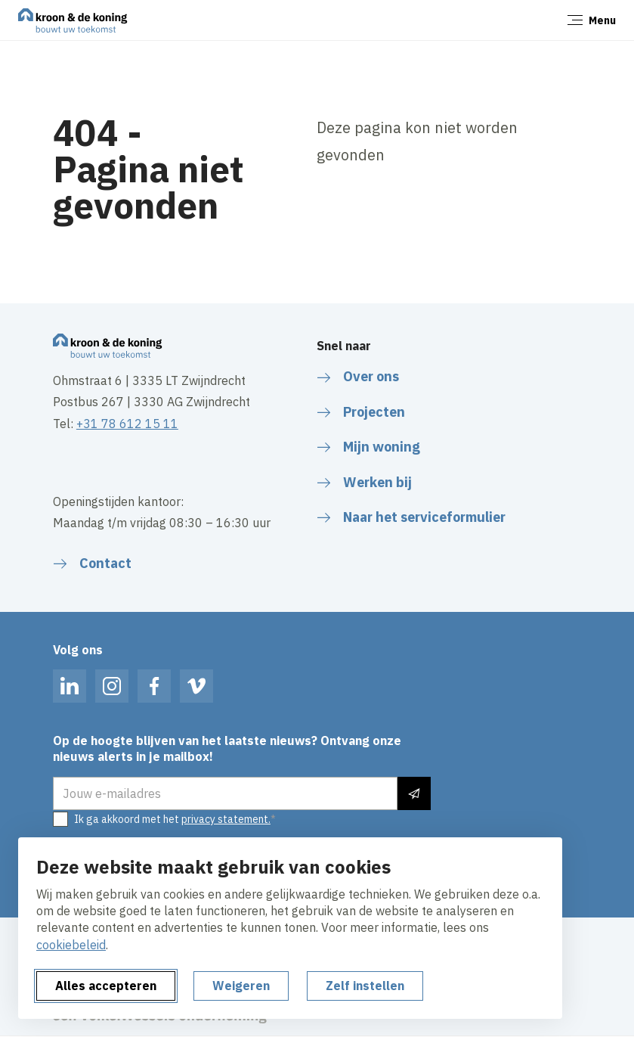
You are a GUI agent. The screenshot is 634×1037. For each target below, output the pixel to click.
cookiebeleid (71, 944)
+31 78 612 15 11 (127, 423)
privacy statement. (226, 819)
